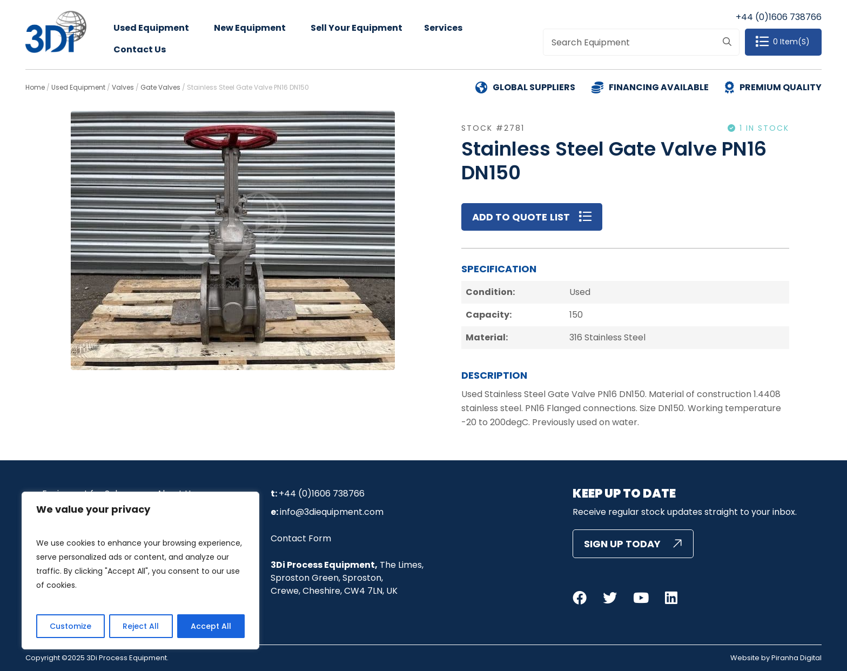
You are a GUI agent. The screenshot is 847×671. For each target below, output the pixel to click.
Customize (70, 626)
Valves (123, 87)
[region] (140, 570)
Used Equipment (151, 28)
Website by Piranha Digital (776, 658)
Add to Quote (509, 217)
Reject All (141, 626)
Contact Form (301, 538)
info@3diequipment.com (332, 512)
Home (35, 87)
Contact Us (139, 49)
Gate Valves (160, 87)
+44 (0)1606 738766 (779, 17)
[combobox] (641, 42)
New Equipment (250, 28)
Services (443, 28)
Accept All (211, 626)
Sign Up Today (622, 544)
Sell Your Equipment (356, 28)
